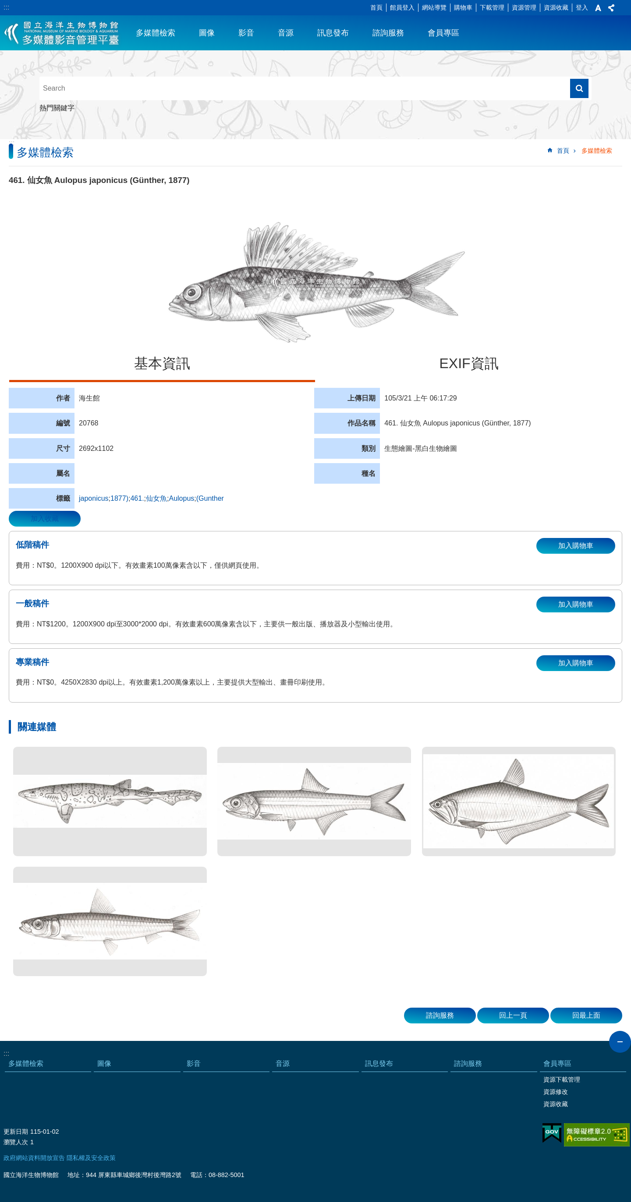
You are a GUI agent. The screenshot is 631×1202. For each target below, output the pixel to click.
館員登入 (402, 7)
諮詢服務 (388, 32)
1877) (119, 498)
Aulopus (181, 498)
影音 (246, 32)
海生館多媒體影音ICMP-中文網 (62, 32)
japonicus (94, 498)
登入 (582, 7)
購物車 (463, 7)
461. (137, 498)
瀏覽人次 (16, 1142)
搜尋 (579, 88)
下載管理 (492, 7)
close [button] (620, 1042)
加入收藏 (45, 518)
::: (6, 7)
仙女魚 (156, 498)
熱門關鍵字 (56, 108)
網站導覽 (434, 7)
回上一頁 (513, 1015)
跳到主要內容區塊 (4, 4)
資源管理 (524, 7)
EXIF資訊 (468, 363)
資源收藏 (556, 7)
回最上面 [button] (586, 1015)
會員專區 (443, 32)
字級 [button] (598, 7)
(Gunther (210, 498)
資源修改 (555, 1091)
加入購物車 (575, 545)
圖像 (207, 32)
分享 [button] (611, 7)
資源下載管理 (561, 1079)
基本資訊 (162, 363)
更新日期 (16, 1131)
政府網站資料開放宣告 (34, 1157)
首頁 (376, 7)
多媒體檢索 (155, 32)
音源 (286, 32)
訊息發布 (333, 32)
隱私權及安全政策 (91, 1157)
